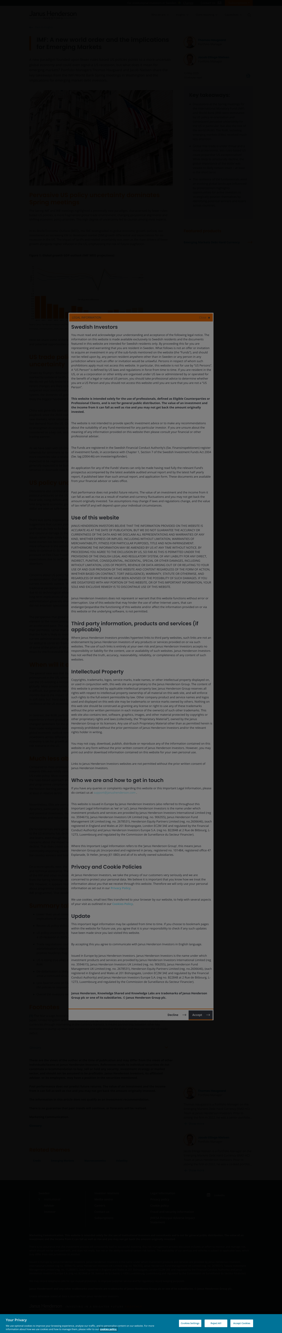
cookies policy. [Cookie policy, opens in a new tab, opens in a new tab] (108, 1329)
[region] (141, 1323)
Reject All (216, 1323)
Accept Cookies (241, 1323)
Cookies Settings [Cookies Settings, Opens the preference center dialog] (190, 1323)
